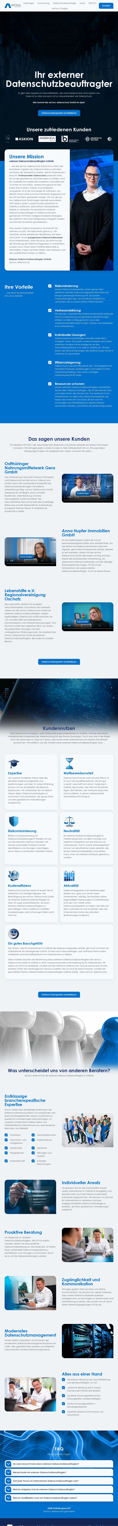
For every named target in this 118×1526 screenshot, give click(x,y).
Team (82, 3)
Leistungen (28, 3)
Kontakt (106, 5)
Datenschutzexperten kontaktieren (59, 113)
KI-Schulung (43, 3)
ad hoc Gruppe (60, 8)
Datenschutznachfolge (64, 3)
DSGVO (92, 3)
